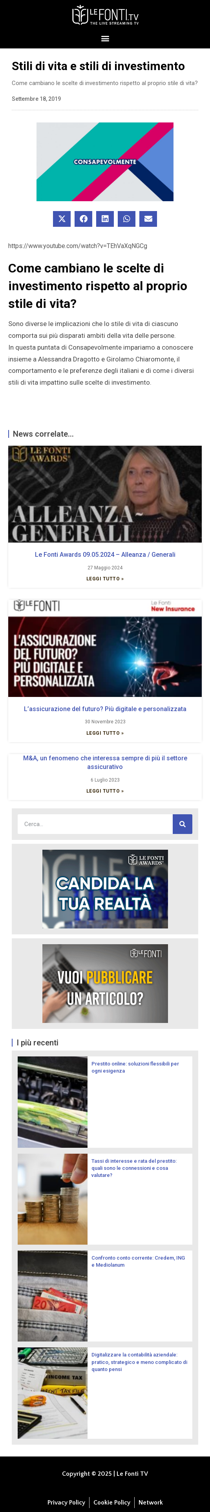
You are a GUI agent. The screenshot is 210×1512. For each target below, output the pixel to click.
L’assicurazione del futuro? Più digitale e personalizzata (105, 709)
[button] (105, 38)
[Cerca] (182, 824)
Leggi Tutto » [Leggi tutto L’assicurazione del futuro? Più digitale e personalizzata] (105, 733)
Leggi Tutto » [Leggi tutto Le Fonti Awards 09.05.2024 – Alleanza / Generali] (105, 579)
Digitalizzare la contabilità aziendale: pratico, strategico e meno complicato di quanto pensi (139, 1362)
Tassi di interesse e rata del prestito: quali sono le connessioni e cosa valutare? (134, 1168)
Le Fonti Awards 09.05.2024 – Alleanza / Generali (105, 554)
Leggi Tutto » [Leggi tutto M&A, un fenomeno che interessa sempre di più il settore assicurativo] (105, 791)
